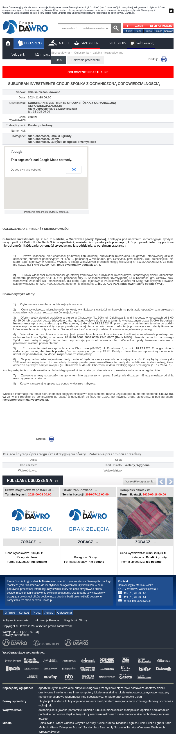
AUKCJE (64, 43)
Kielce (101, 723)
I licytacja (44, 701)
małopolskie (132, 710)
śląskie (70, 714)
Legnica (132, 723)
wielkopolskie (133, 714)
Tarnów (131, 727)
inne (57, 692)
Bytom (59, 723)
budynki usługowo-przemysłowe (95, 688)
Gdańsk (69, 723)
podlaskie (44, 714)
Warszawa (143, 727)
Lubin (142, 723)
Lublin (150, 723)
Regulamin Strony (76, 620)
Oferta (138, 31)
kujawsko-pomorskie (68, 710)
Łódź (168, 723)
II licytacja (57, 701)
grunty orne (45, 692)
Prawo (148, 31)
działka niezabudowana (108, 52)
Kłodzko (121, 723)
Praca (37, 612)
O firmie (128, 31)
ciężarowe (123, 688)
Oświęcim (65, 727)
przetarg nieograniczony (119, 701)
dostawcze (137, 688)
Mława (54, 727)
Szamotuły (106, 727)
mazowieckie (114, 710)
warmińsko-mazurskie (109, 714)
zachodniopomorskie (156, 714)
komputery (86, 692)
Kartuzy (91, 723)
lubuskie (100, 710)
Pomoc (158, 31)
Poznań (77, 727)
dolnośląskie (46, 710)
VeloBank (18, 54)
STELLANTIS (117, 43)
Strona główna (60, 52)
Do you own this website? (26, 169)
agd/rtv (42, 688)
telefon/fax (114, 696)
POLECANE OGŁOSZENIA (32, 480)
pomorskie (58, 714)
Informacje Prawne (47, 620)
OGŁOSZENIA (33, 43)
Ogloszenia (81, 52)
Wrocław (44, 731)
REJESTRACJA (161, 26)
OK (74, 170)
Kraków (110, 723)
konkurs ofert (94, 701)
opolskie (145, 710)
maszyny (163, 692)
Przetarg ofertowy (146, 701)
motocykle (45, 696)
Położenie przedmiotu (86, 60)
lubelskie (88, 710)
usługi (138, 696)
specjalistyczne (97, 696)
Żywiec (54, 731)
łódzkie (42, 718)
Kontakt (168, 31)
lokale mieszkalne (105, 692)
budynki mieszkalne (61, 688)
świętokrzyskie (85, 714)
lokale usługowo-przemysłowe (137, 692)
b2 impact (42, 54)
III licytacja (72, 701)
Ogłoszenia (64, 612)
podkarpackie (160, 710)
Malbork (43, 727)
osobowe (58, 696)
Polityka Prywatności (15, 620)
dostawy (150, 688)
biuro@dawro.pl (141, 600)
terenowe (128, 696)
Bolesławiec (46, 723)
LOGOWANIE (135, 26)
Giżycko (80, 723)
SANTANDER (89, 43)
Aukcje (48, 612)
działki (161, 688)
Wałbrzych (158, 727)
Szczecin (120, 727)
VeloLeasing (144, 43)
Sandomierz (91, 727)
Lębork (159, 723)
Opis (59, 60)
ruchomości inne (75, 696)
